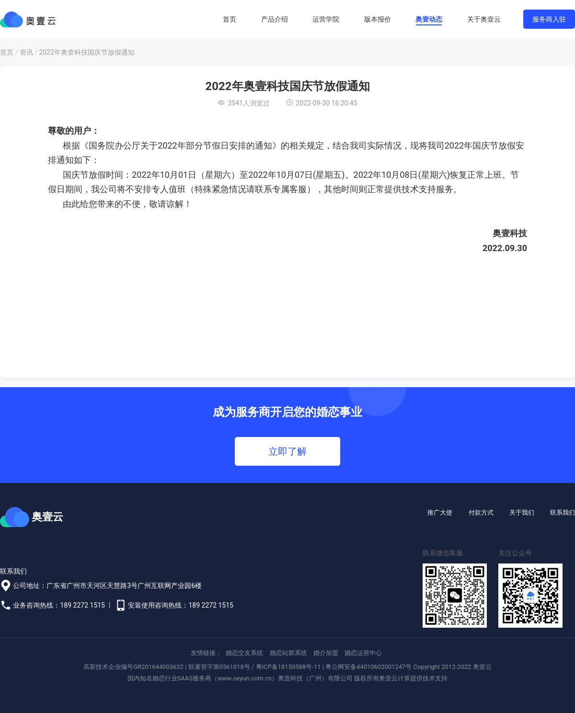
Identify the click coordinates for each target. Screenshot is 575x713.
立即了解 (287, 451)
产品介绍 (274, 19)
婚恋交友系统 (244, 652)
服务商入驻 (549, 19)
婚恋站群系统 (288, 652)
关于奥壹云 (484, 19)
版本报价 (377, 19)
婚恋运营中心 (363, 652)
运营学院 (325, 19)
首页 (229, 19)
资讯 (26, 52)
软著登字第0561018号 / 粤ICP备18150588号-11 (254, 666)
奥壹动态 (428, 19)
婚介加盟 (325, 652)
